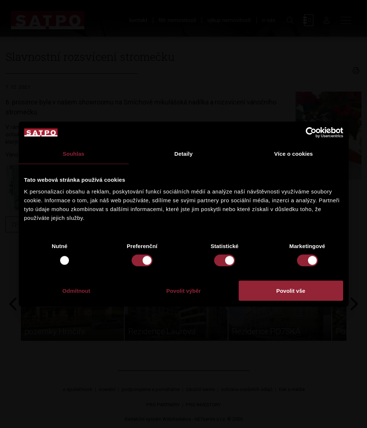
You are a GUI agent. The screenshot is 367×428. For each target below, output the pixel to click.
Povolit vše (290, 290)
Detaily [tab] (184, 154)
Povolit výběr (183, 290)
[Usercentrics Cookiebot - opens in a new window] (311, 132)
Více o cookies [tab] (293, 154)
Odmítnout (76, 290)
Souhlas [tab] (73, 154)
